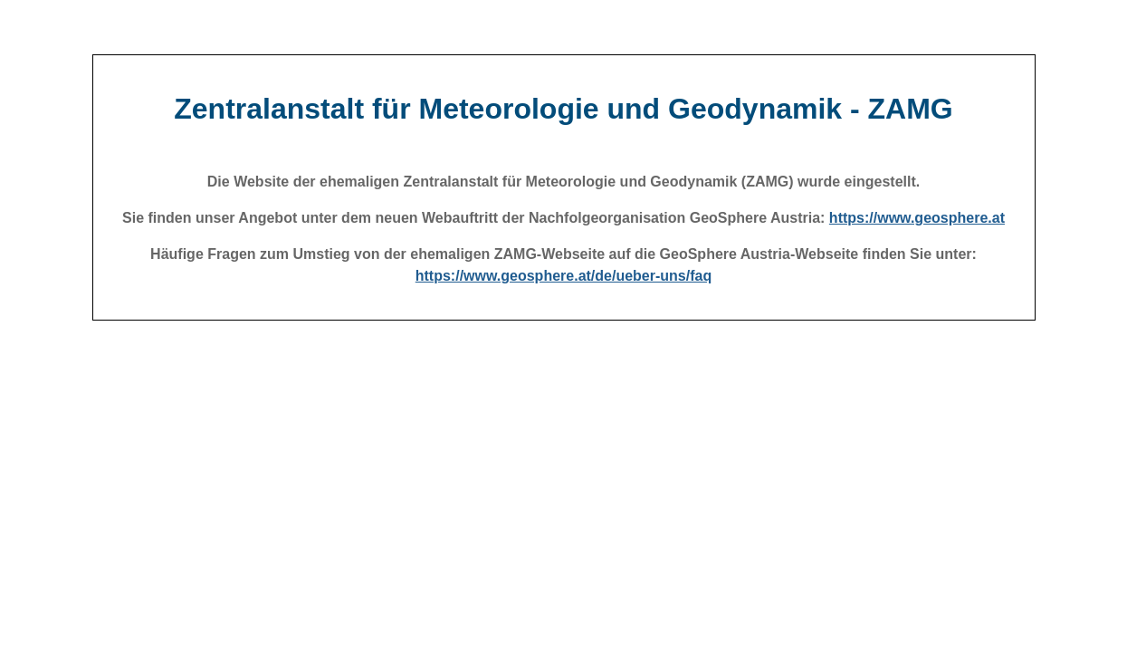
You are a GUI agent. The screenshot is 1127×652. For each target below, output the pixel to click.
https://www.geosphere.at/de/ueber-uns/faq (563, 275)
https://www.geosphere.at (917, 217)
